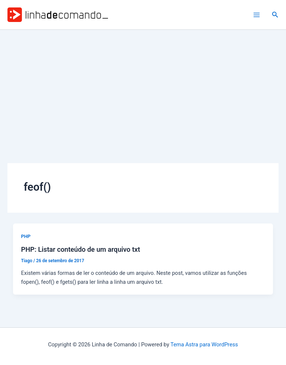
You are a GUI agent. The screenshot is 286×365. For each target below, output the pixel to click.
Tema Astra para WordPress (204, 344)
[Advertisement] (143, 86)
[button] (275, 14)
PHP (25, 236)
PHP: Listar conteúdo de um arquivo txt (80, 249)
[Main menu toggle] (256, 15)
